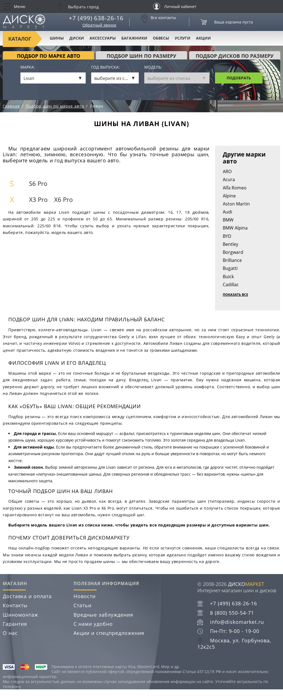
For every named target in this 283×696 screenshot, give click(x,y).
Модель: (153, 67)
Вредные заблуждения (103, 614)
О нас (10, 633)
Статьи (82, 605)
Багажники (134, 38)
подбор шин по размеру (141, 56)
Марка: (27, 67)
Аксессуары (103, 38)
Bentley (230, 244)
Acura (229, 179)
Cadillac (231, 284)
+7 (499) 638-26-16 (96, 18)
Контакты (15, 605)
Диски (76, 38)
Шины (57, 38)
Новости (85, 596)
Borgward (233, 252)
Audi (227, 212)
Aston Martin (236, 204)
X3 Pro (38, 199)
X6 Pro (63, 199)
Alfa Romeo (235, 188)
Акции (203, 38)
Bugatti (230, 268)
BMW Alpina (235, 228)
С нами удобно (93, 624)
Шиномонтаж (20, 614)
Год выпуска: (105, 67)
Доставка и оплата (27, 596)
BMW (228, 220)
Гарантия (15, 624)
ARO (227, 171)
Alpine (229, 196)
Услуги (182, 38)
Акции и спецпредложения (109, 633)
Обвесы (161, 38)
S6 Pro (38, 183)
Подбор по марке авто (48, 56)
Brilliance (232, 260)
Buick (228, 276)
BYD (227, 236)
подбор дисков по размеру (235, 56)
